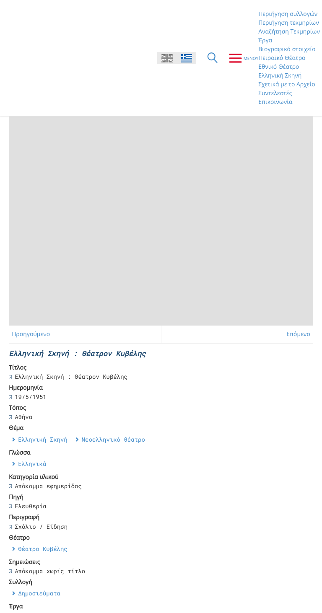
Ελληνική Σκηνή (279, 76)
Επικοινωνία (275, 102)
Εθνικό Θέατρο (278, 67)
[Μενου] (240, 58)
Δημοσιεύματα (39, 593)
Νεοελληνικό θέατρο (113, 439)
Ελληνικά (32, 464)
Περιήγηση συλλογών (287, 14)
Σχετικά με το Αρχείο (286, 84)
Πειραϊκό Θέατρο (281, 58)
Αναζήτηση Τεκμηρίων (289, 32)
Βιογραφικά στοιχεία (287, 49)
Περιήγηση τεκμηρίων (288, 23)
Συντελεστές (275, 93)
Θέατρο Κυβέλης (43, 549)
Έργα (265, 40)
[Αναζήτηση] (213, 58)
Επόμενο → (301, 334)
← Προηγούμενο (27, 334)
